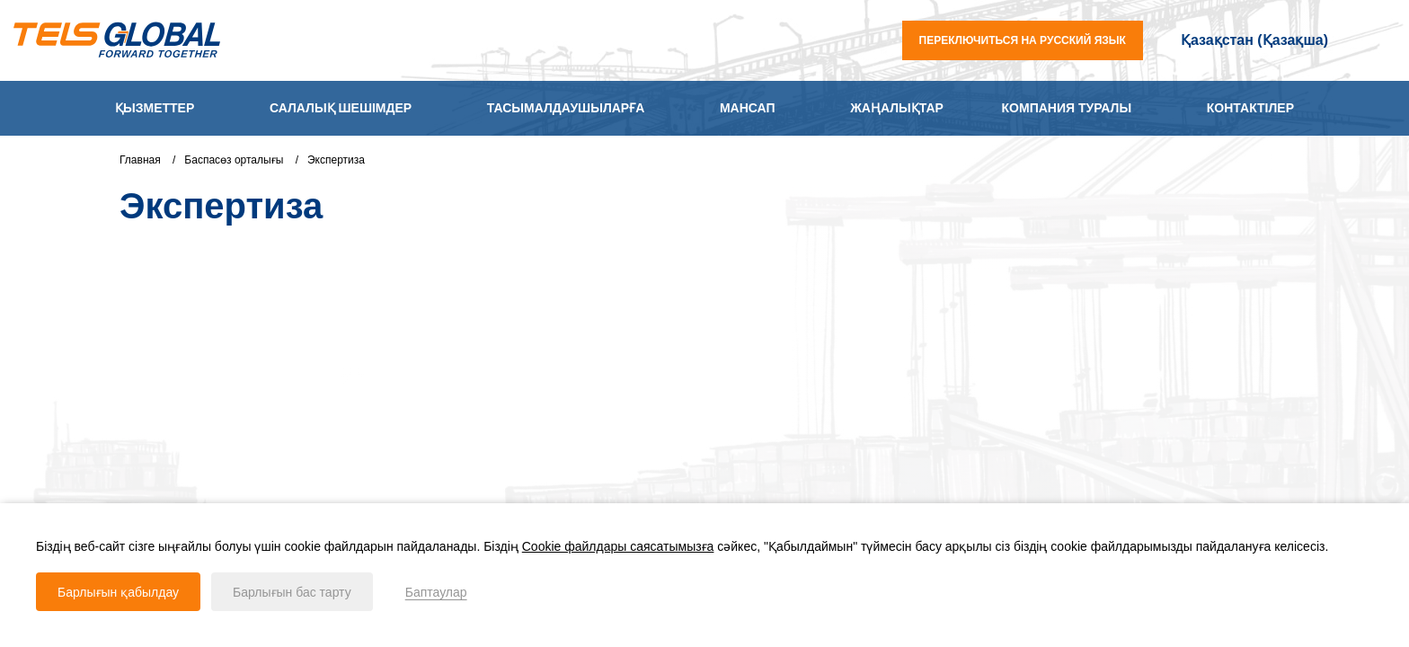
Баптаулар (436, 592)
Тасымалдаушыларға (565, 108)
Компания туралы (1067, 108)
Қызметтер (154, 108)
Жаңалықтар (897, 108)
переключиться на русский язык (1022, 40)
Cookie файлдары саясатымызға (618, 546)
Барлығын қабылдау (118, 592)
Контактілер (1250, 108)
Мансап (747, 108)
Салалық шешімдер (341, 108)
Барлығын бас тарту (292, 592)
